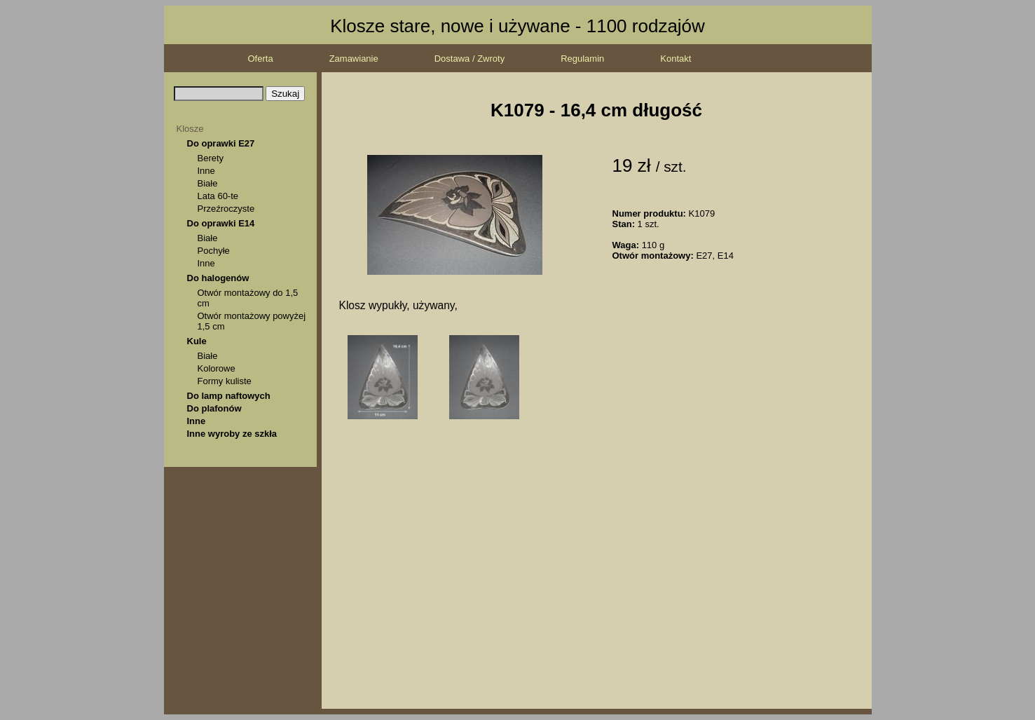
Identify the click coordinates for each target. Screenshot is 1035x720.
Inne (206, 170)
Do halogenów (218, 278)
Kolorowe (216, 368)
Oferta (260, 58)
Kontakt (675, 58)
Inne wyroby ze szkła (232, 433)
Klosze (190, 128)
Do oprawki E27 (221, 143)
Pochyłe (214, 250)
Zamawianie (353, 58)
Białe (208, 183)
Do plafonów (214, 408)
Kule (197, 341)
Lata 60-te (218, 196)
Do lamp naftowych (228, 395)
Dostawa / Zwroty (469, 58)
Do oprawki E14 (221, 223)
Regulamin (582, 58)
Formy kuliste (225, 381)
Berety (211, 158)
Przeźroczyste (226, 208)
